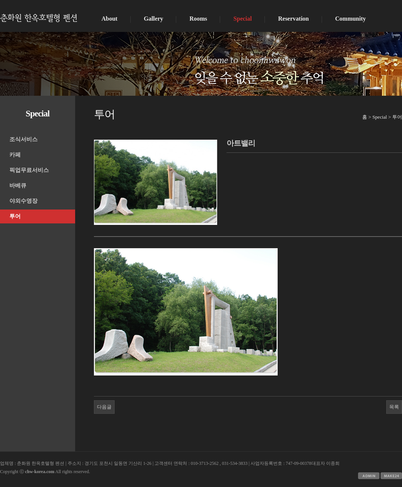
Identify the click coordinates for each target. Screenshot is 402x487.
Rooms (198, 18)
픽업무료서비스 (29, 170)
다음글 (104, 407)
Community (350, 18)
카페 (15, 155)
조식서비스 (23, 139)
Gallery (153, 18)
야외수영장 (23, 201)
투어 (15, 216)
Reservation (293, 18)
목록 (394, 407)
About (109, 18)
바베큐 (17, 185)
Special (242, 18)
